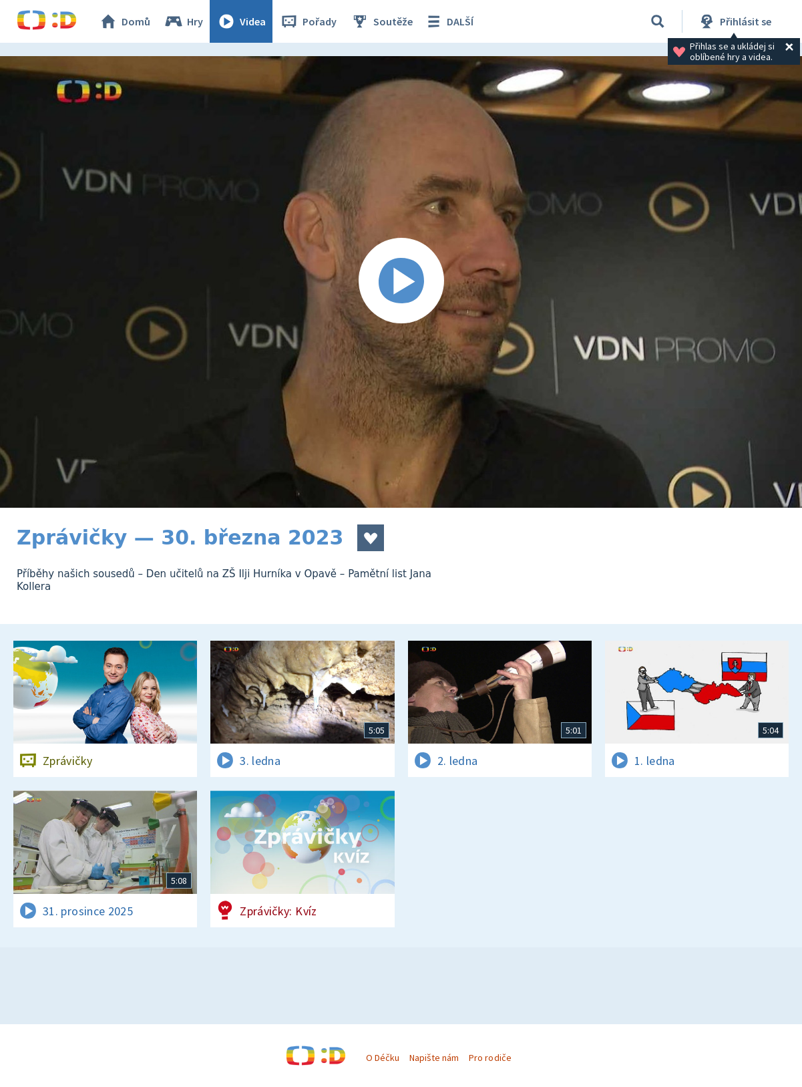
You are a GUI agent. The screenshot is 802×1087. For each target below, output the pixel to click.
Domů (124, 21)
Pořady (308, 21)
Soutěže (381, 21)
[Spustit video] (401, 282)
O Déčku (382, 1058)
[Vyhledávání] (658, 21)
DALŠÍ (448, 21)
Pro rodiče (490, 1058)
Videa (241, 21)
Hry (183, 21)
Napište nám (434, 1058)
